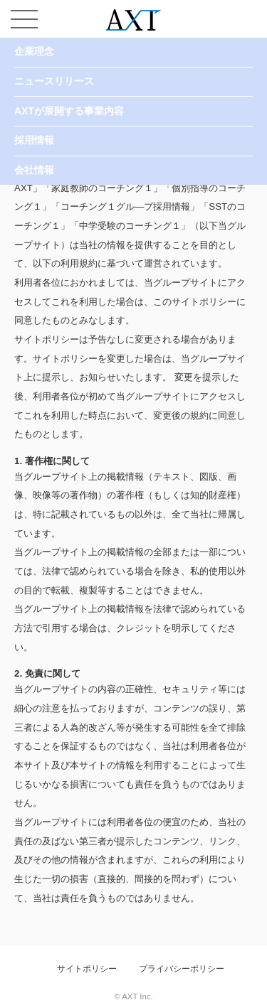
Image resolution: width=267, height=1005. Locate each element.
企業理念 (34, 51)
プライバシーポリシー (181, 969)
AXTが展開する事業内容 (69, 111)
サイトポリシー (87, 969)
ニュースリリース (54, 81)
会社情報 (34, 170)
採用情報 (34, 140)
